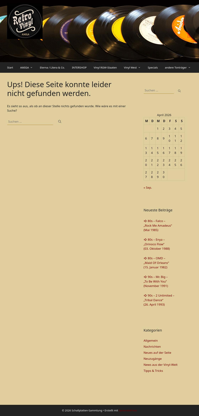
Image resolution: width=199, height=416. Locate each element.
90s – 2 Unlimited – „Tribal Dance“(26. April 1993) (159, 299)
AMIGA (28, 67)
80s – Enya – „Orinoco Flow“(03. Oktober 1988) (157, 244)
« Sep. (148, 187)
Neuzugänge (153, 359)
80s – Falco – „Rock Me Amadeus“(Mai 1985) (158, 225)
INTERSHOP (79, 67)
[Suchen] (59, 121)
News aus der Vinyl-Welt (161, 365)
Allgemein (151, 340)
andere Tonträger (179, 67)
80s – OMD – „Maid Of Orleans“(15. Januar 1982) (156, 262)
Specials (153, 67)
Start (10, 67)
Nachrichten (152, 346)
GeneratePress (128, 410)
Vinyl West (134, 67)
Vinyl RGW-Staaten (105, 67)
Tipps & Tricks (153, 371)
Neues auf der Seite (157, 353)
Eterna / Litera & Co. (52, 67)
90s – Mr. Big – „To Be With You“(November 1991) (156, 281)
